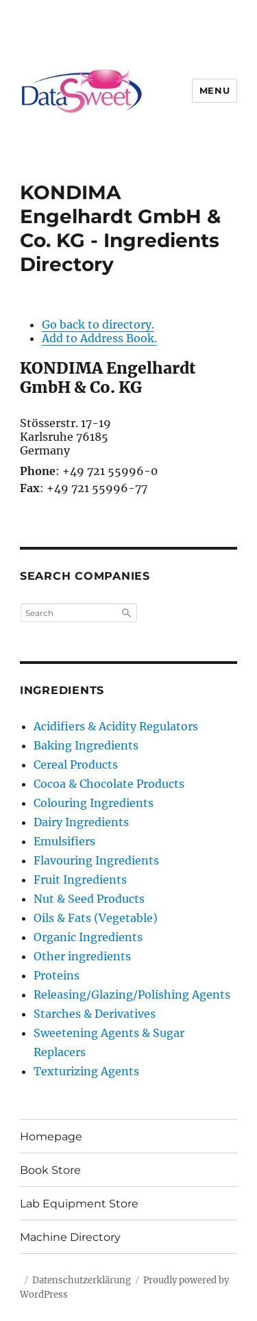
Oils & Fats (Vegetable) (96, 918)
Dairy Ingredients (81, 822)
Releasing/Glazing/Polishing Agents (132, 994)
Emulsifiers (64, 841)
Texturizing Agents (86, 1071)
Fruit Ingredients (80, 879)
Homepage (51, 1136)
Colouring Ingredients (94, 803)
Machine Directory (70, 1237)
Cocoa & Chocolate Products (109, 784)
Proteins (56, 975)
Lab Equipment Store (79, 1203)
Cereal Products (76, 764)
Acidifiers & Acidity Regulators (116, 726)
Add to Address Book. (99, 338)
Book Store (50, 1170)
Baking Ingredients (86, 745)
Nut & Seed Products (89, 899)
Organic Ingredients (88, 937)
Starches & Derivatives (95, 1014)
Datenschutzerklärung (81, 1280)
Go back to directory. (98, 324)
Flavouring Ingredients (96, 860)
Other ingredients (82, 956)
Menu (214, 90)
